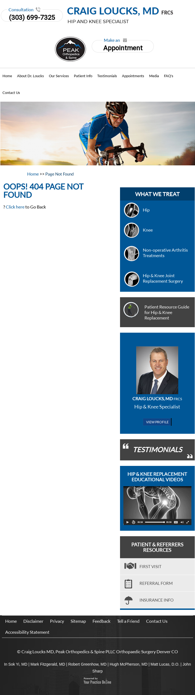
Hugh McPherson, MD (128, 664)
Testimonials (107, 76)
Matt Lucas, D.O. (165, 664)
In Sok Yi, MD (15, 664)
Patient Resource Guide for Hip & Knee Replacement (166, 312)
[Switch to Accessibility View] (8, 683)
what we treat (157, 194)
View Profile (157, 422)
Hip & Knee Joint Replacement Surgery (163, 278)
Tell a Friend (128, 621)
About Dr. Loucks (30, 76)
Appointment (122, 46)
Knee (148, 229)
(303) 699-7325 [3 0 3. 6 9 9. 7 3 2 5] (32, 17)
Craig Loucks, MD (157, 398)
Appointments (133, 76)
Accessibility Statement (27, 632)
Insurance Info (157, 599)
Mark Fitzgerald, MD (47, 664)
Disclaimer (33, 621)
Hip (146, 209)
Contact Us (11, 92)
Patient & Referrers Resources (157, 547)
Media (154, 76)
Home (7, 76)
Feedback (101, 621)
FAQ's (168, 76)
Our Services (59, 76)
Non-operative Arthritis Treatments (165, 252)
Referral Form (156, 583)
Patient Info (83, 76)
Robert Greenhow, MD (87, 664)
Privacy (57, 621)
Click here (15, 206)
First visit (150, 566)
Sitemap (78, 621)
